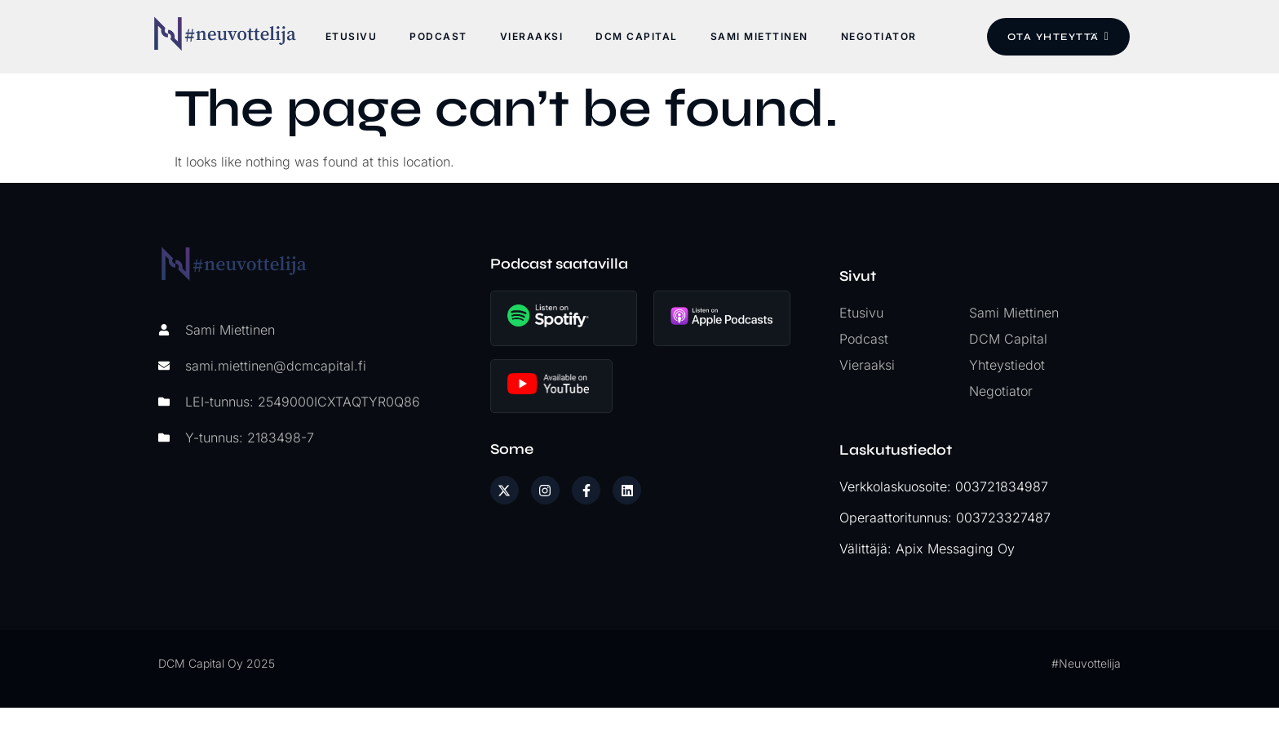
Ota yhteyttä (1057, 36)
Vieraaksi (531, 36)
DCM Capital (636, 36)
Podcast (438, 36)
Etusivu (351, 36)
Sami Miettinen (759, 36)
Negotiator (878, 36)
